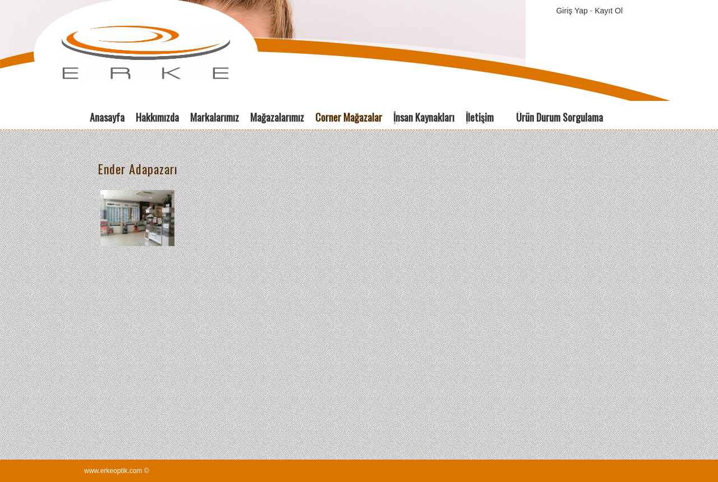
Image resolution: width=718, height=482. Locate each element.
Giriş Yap (571, 10)
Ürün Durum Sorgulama (559, 117)
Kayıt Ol (609, 10)
